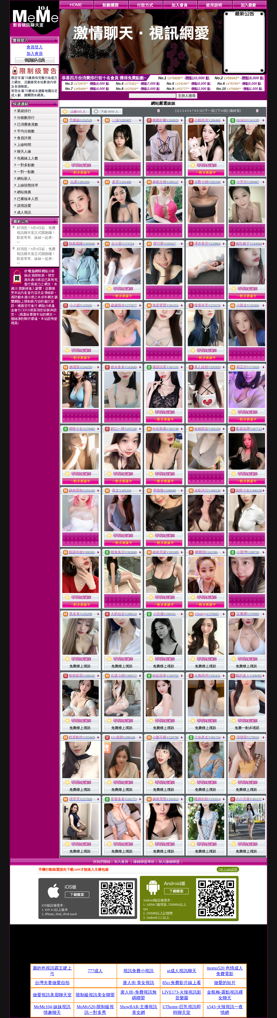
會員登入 (35, 47)
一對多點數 (26, 165)
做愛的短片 (225, 982)
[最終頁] (235, 111)
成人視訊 (24, 212)
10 (201, 111)
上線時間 (24, 145)
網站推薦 (24, 192)
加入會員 (35, 53)
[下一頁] (209, 111)
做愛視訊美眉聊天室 (52, 995)
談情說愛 (24, 206)
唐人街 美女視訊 (138, 982)
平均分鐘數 (26, 131)
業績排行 (24, 111)
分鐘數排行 (26, 118)
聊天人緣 (24, 151)
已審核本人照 (27, 199)
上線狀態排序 (27, 185)
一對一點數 (26, 172)
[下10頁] (222, 111)
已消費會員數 (27, 124)
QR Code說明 (228, 869)
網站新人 (24, 178)
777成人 (95, 970)
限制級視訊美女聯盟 (95, 995)
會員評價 (24, 138)
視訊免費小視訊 (138, 970)
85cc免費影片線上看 (181, 982)
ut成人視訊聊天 (181, 970)
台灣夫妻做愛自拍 (52, 982)
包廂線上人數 (27, 158)
